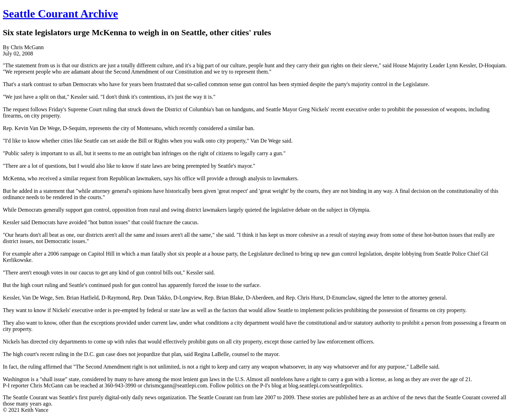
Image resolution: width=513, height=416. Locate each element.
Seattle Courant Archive (60, 13)
